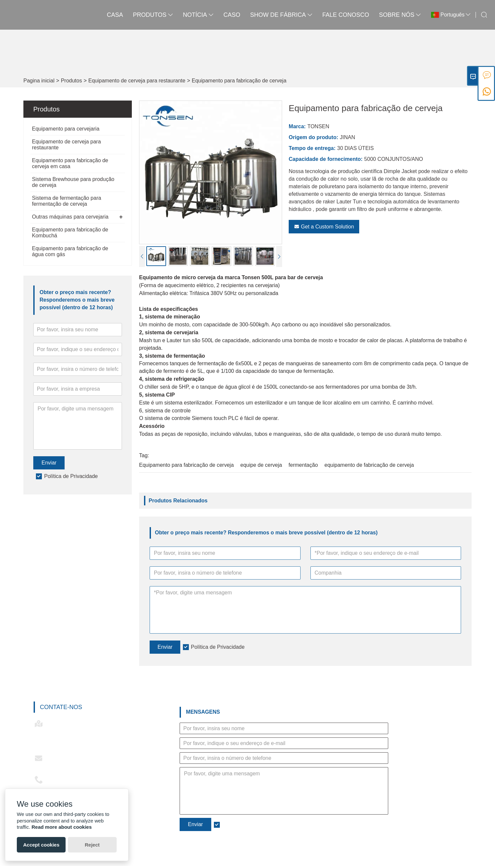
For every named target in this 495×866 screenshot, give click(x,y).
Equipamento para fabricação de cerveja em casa (70, 163)
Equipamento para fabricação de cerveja (239, 80)
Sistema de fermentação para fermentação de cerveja (66, 201)
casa (115, 15)
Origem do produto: (313, 137)
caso (231, 15)
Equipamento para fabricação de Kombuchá (70, 232)
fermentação (303, 465)
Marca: (297, 126)
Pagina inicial (38, 80)
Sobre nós (400, 15)
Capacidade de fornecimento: (326, 159)
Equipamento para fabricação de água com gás (70, 251)
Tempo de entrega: (312, 148)
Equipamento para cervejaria (66, 129)
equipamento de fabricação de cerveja (369, 465)
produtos (153, 15)
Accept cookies (41, 845)
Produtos (71, 80)
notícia (198, 15)
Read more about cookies (62, 827)
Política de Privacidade (71, 476)
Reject (92, 845)
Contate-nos (61, 707)
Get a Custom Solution (324, 226)
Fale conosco (345, 15)
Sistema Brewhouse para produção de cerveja (73, 182)
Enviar (49, 462)
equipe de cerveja (261, 465)
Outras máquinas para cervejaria (70, 217)
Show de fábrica (281, 15)
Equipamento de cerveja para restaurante (136, 80)
